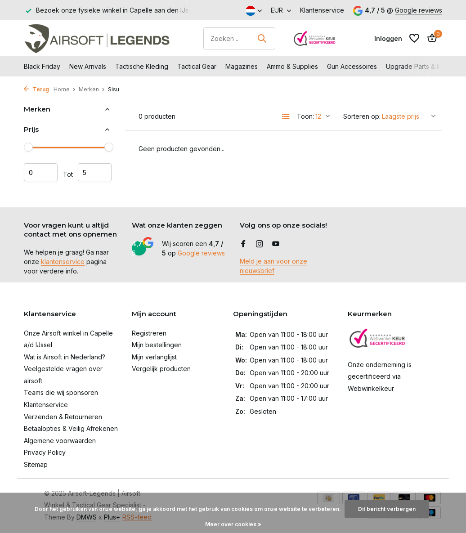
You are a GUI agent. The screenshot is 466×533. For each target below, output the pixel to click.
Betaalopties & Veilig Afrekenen (71, 428)
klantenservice (63, 261)
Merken (92, 89)
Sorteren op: (362, 116)
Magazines (241, 66)
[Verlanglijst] (414, 38)
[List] (286, 116)
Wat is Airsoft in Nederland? (64, 357)
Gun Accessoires (352, 66)
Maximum (95, 172)
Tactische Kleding (141, 66)
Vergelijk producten (161, 368)
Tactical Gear (196, 66)
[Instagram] (259, 244)
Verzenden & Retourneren (63, 417)
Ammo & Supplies (292, 66)
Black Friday (42, 66)
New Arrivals (87, 66)
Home (65, 89)
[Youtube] (275, 244)
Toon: (305, 116)
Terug (36, 89)
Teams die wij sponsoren (61, 392)
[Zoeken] (239, 38)
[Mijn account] (388, 38)
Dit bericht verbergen (387, 509)
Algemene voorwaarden (60, 440)
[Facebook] (243, 244)
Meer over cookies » (233, 524)
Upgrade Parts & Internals (424, 66)
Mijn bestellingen (157, 345)
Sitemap (36, 464)
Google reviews (418, 10)
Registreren (149, 333)
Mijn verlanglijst (154, 357)
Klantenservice (322, 10)
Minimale (41, 172)
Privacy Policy (45, 452)
